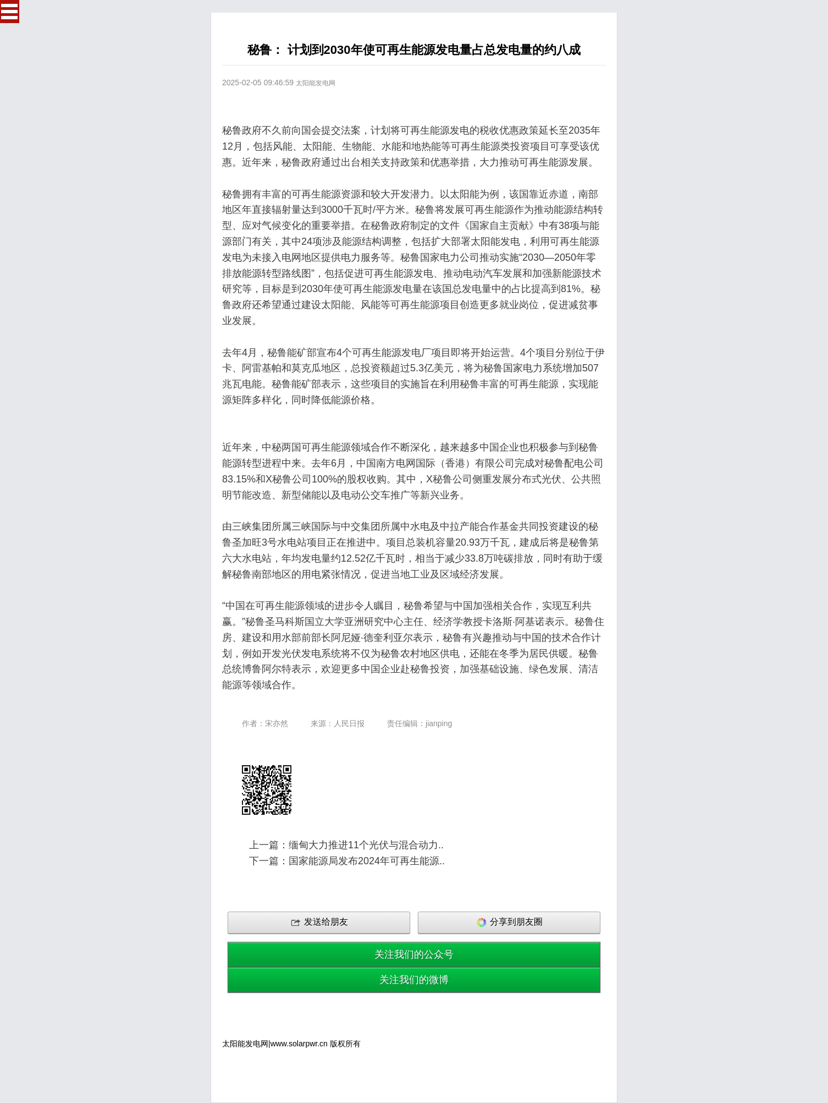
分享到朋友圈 (509, 923)
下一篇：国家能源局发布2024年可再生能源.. (347, 860)
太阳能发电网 (315, 83)
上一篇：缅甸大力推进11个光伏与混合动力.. (346, 844)
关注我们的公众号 (414, 954)
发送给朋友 (319, 923)
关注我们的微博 (414, 979)
